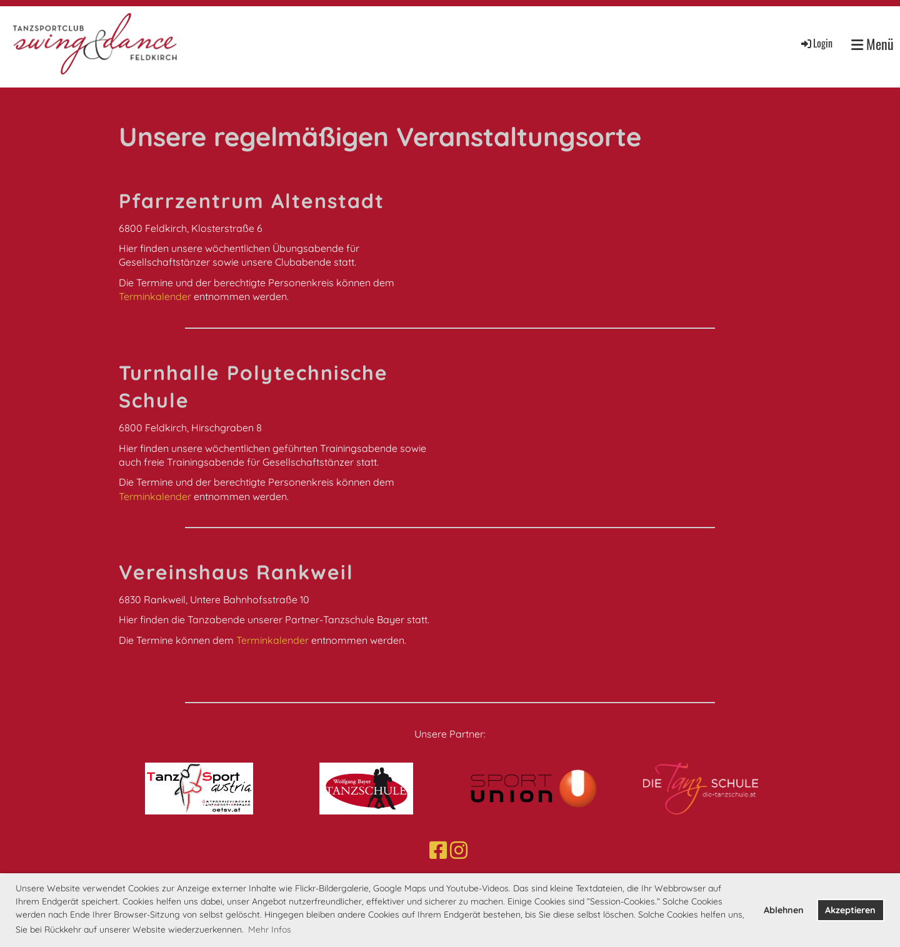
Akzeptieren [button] (850, 910)
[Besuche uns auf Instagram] (459, 850)
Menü (872, 44)
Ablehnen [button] (784, 910)
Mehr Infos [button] (269, 929)
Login (815, 43)
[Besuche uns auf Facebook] (438, 850)
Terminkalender (156, 296)
